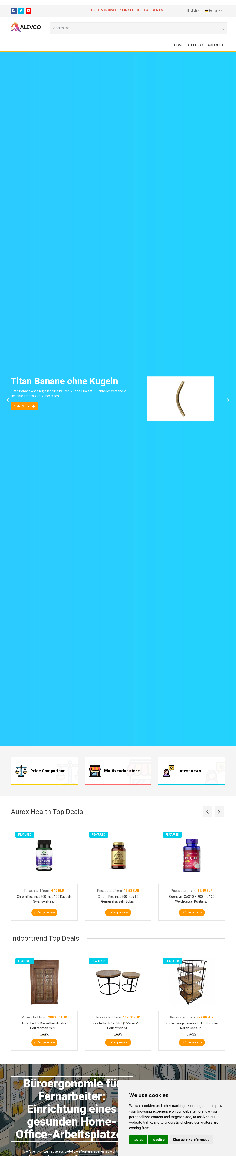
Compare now (44, 912)
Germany (213, 10)
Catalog (195, 45)
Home (178, 45)
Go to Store (24, 406)
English (192, 10)
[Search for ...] (134, 28)
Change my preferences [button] (191, 1139)
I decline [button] (158, 1139)
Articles (215, 45)
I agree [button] (138, 1139)
